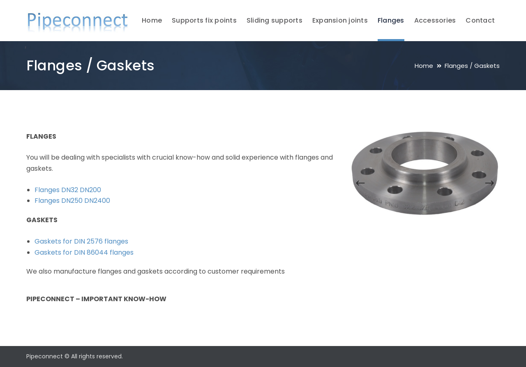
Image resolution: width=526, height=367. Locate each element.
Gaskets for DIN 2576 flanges (81, 241)
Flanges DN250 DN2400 (72, 200)
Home (424, 65)
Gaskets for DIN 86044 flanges (84, 252)
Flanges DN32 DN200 (68, 190)
